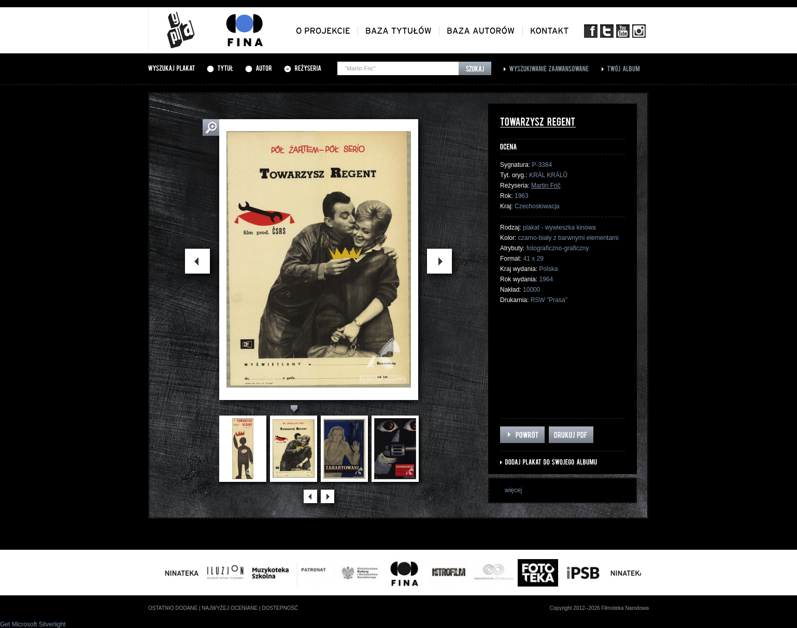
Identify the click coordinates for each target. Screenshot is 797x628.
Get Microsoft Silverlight (33, 624)
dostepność (280, 608)
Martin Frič (546, 185)
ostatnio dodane (172, 608)
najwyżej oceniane (230, 608)
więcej (513, 490)
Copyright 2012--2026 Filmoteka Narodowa (599, 608)
